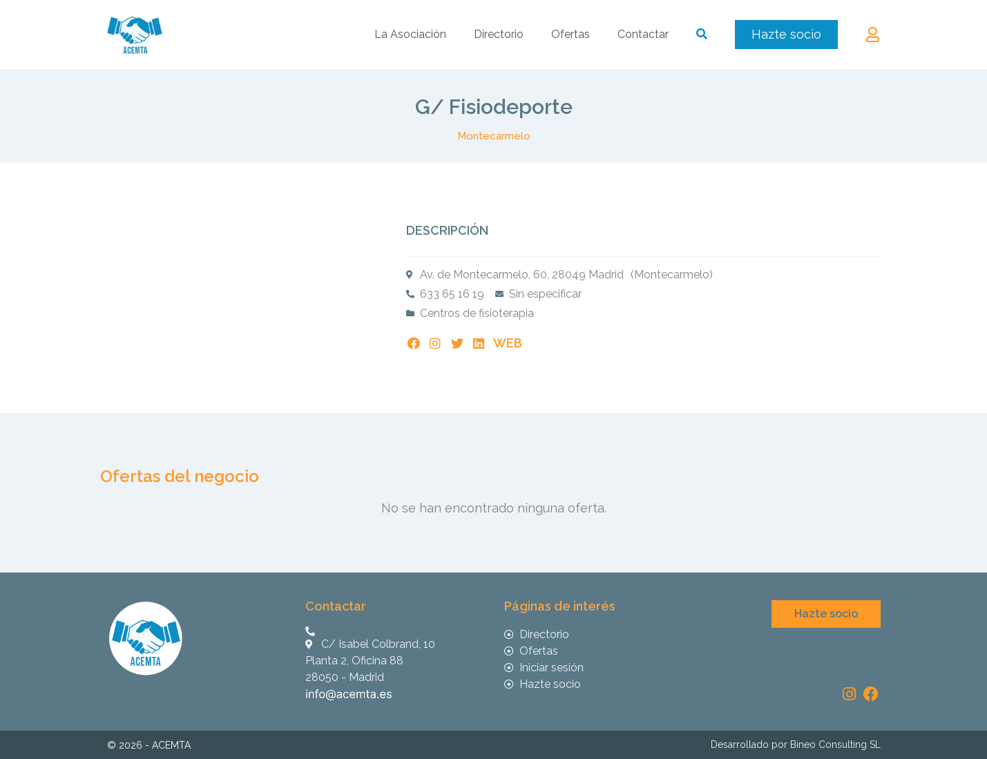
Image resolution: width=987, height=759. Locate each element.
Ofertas (570, 34)
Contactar (643, 34)
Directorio (499, 34)
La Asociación (410, 34)
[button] (786, 34)
